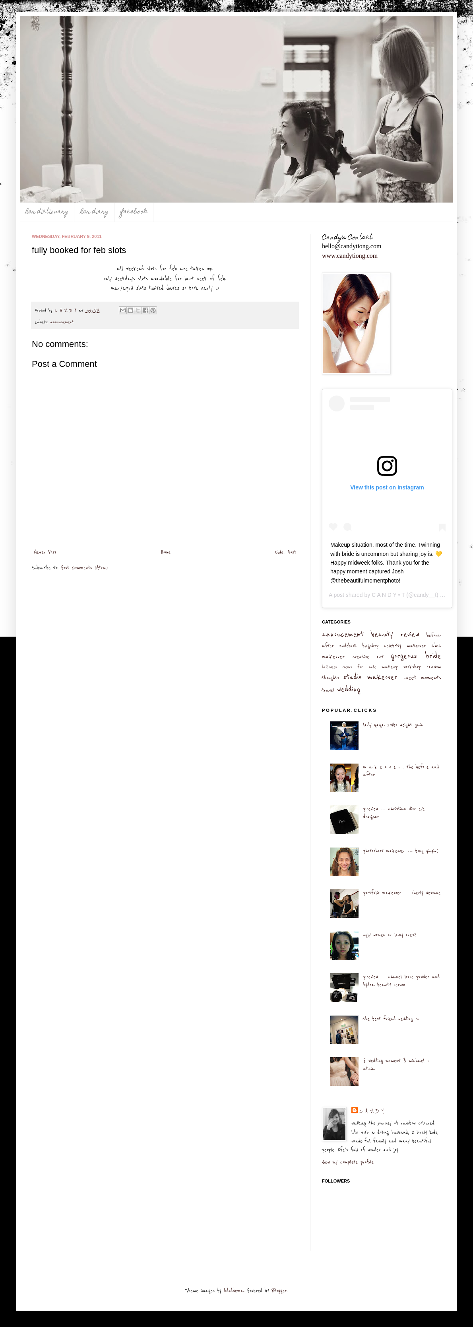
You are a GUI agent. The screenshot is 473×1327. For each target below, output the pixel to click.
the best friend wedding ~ (391, 1019)
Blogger (279, 1291)
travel (328, 690)
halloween (329, 667)
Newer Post (45, 552)
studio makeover (370, 677)
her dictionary (46, 212)
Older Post (285, 552)
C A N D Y (371, 1111)
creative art (368, 657)
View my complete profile (348, 1162)
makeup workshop (401, 667)
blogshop (370, 646)
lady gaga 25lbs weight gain (393, 725)
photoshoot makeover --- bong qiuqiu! (400, 851)
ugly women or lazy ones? (390, 935)
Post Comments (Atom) (84, 568)
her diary (94, 212)
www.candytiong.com (350, 255)
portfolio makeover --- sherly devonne (401, 893)
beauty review (395, 634)
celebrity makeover (405, 646)
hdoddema (234, 1291)
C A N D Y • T (388, 595)
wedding (349, 689)
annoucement (62, 322)
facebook (133, 212)
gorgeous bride (416, 656)
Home (166, 552)
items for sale (359, 667)
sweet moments (422, 678)
